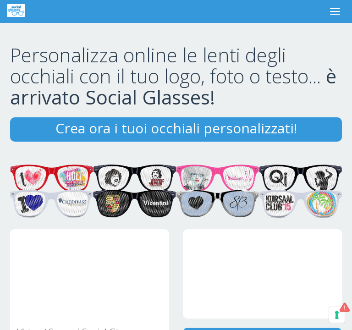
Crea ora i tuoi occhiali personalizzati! (176, 128)
